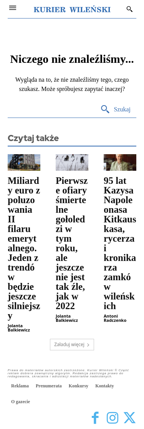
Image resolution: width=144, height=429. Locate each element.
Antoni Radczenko (115, 318)
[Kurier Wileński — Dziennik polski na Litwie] (72, 8)
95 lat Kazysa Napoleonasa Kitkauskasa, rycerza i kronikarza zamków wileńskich (120, 243)
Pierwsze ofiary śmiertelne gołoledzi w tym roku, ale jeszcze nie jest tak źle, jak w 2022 (72, 243)
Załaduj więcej (72, 344)
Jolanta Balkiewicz (19, 328)
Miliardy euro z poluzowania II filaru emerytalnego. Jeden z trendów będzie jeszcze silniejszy (24, 248)
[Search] (115, 109)
